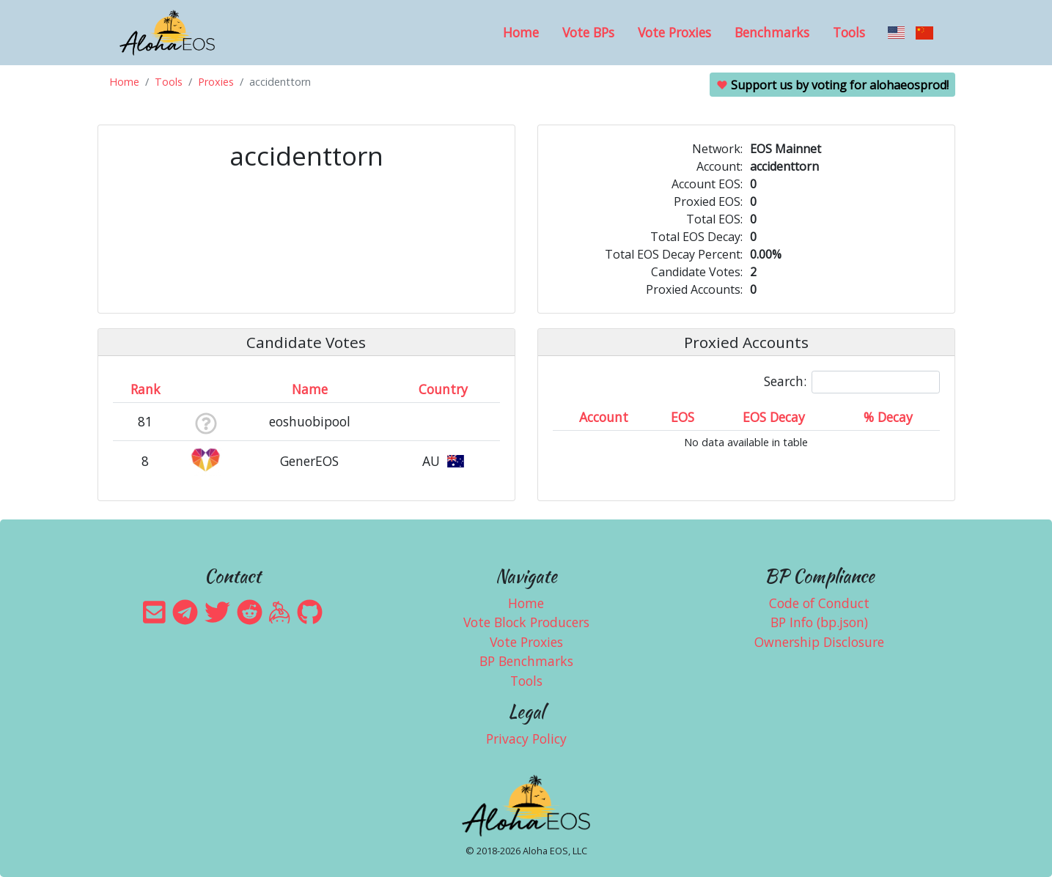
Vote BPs (588, 32)
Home (521, 32)
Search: (852, 382)
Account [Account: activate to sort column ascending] (603, 417)
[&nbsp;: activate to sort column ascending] (205, 389)
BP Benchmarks (526, 661)
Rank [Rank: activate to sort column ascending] (145, 389)
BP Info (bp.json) (819, 622)
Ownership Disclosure (819, 642)
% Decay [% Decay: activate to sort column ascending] (888, 417)
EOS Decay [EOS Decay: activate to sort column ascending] (774, 417)
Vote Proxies (674, 32)
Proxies (216, 82)
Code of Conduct (819, 603)
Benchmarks (772, 32)
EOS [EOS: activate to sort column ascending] (682, 417)
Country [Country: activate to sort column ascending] (443, 389)
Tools (849, 32)
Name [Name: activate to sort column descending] (310, 389)
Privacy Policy (526, 738)
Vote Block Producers (526, 622)
